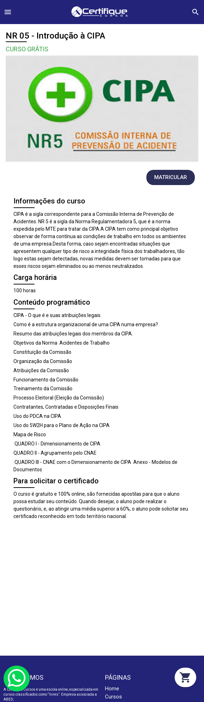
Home (112, 688)
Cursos (113, 697)
